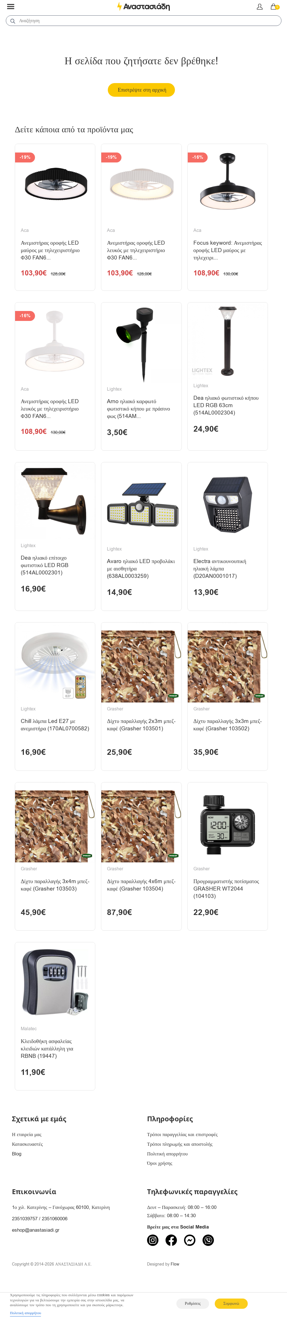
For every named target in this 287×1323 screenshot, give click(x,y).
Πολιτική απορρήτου (167, 1191)
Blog (16, 1191)
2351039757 (25, 1255)
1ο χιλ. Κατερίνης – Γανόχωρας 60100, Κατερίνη (61, 1244)
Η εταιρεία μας (27, 1171)
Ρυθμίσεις (193, 1303)
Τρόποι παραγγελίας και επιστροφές (182, 1171)
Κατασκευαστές (27, 1181)
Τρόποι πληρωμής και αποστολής (179, 1181)
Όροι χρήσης (159, 1200)
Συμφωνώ (231, 1303)
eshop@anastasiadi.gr (35, 1267)
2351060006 (54, 1255)
